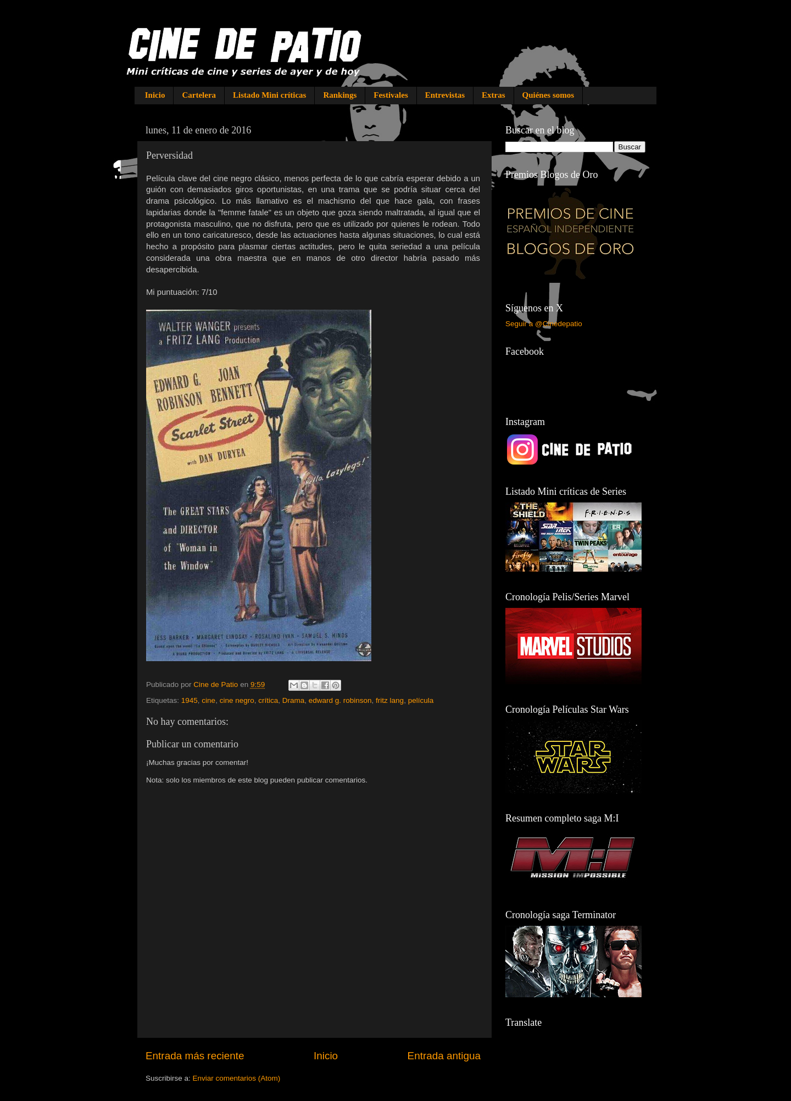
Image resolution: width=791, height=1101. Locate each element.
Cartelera (199, 95)
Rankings (339, 95)
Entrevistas (445, 95)
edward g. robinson (340, 700)
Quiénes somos (548, 95)
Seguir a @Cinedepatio (543, 324)
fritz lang (390, 700)
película (421, 700)
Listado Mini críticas (269, 95)
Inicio (155, 95)
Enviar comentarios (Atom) (237, 1078)
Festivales (391, 95)
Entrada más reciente (195, 1055)
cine (208, 700)
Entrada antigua (444, 1055)
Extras (493, 95)
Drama (293, 700)
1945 (189, 700)
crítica (268, 700)
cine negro (237, 700)
